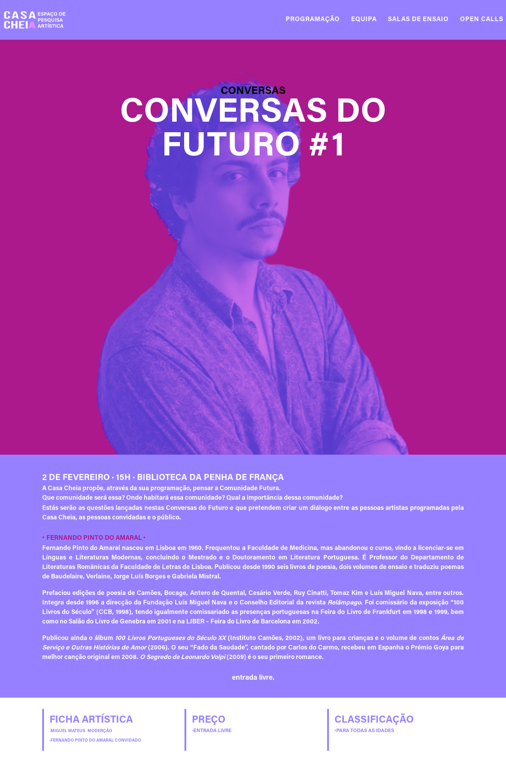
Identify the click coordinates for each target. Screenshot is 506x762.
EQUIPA (364, 20)
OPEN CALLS (481, 20)
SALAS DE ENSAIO (418, 20)
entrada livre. (253, 677)
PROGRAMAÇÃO (313, 20)
